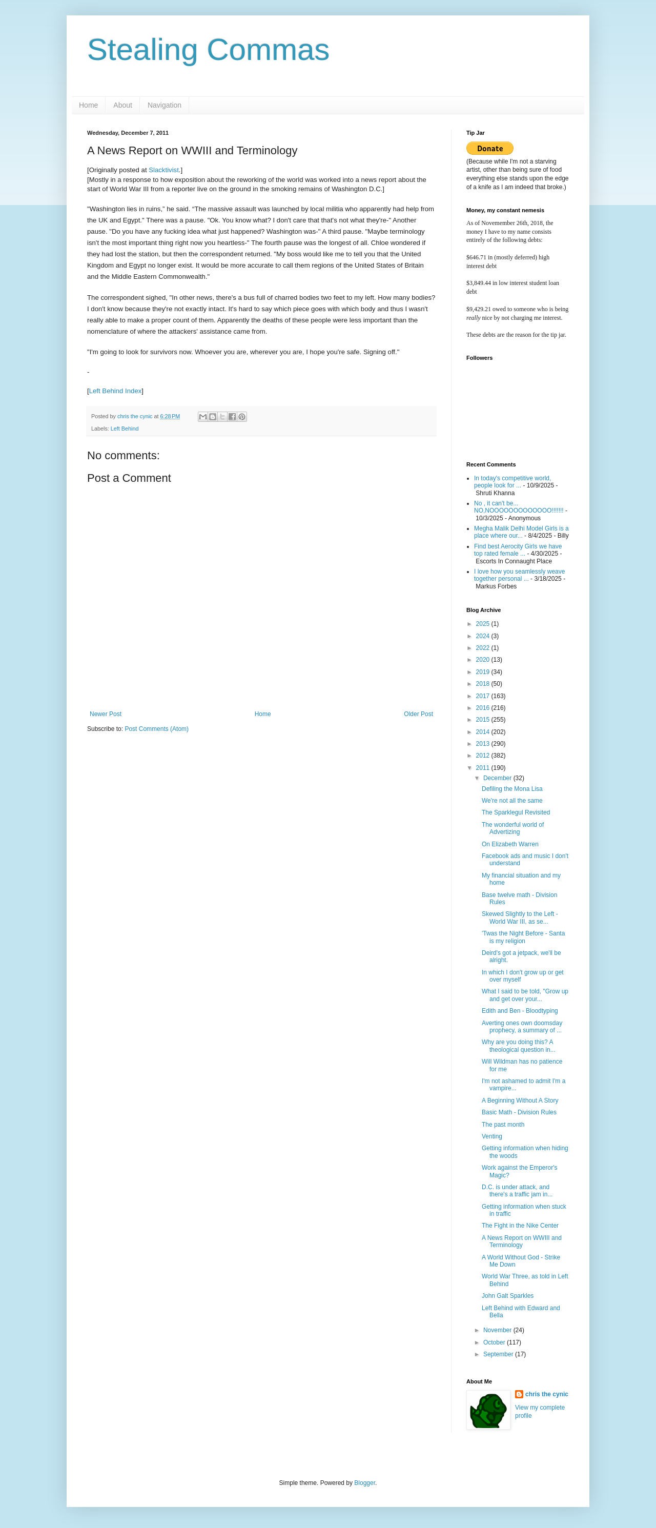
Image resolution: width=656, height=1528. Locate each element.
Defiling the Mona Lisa (512, 788)
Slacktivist (164, 170)
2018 (483, 683)
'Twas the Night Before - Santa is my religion (523, 937)
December (498, 778)
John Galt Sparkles (508, 1295)
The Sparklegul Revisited (516, 812)
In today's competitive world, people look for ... (512, 482)
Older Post (418, 714)
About (122, 105)
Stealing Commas (208, 49)
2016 (483, 707)
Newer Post (105, 714)
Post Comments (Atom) (157, 728)
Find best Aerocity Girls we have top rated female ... (518, 550)
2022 (483, 647)
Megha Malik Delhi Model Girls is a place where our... (521, 532)
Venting (492, 1136)
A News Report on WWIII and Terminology (522, 1241)
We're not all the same (512, 800)
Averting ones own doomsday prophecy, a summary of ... (522, 1027)
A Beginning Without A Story (520, 1100)
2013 (483, 743)
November (498, 1330)
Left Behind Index (115, 391)
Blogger (364, 1482)
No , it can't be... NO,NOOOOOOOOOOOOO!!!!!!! (519, 507)
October (495, 1342)
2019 (483, 672)
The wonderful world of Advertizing (513, 828)
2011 (483, 767)
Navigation (164, 105)
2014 (483, 732)
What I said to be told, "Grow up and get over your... (525, 995)
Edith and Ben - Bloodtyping (520, 1010)
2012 (483, 755)
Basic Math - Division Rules (519, 1112)
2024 (483, 636)
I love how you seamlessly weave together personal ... (519, 575)
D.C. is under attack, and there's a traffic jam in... (517, 1191)
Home (88, 105)
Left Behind (125, 428)
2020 (483, 659)
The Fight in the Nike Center (520, 1225)
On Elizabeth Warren (510, 844)
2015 (483, 719)
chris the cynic (546, 1394)
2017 (483, 696)
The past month (503, 1124)
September (499, 1354)
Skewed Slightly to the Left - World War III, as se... (520, 917)
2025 (483, 623)
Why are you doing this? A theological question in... (519, 1045)
